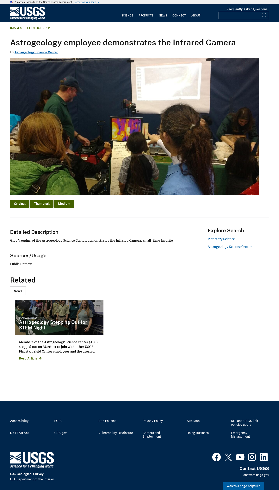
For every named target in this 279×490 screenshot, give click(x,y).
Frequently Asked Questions (247, 9)
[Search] (265, 15)
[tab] (18, 290)
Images (16, 28)
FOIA (58, 421)
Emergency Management (240, 434)
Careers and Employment (152, 434)
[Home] (27, 19)
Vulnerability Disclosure (115, 433)
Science (127, 15)
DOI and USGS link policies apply (244, 422)
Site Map (193, 421)
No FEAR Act (19, 433)
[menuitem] (127, 13)
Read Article (28, 358)
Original (20, 204)
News (163, 15)
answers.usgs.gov (256, 475)
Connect (179, 15)
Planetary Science (221, 239)
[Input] (244, 15)
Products (146, 15)
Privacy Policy (153, 421)
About (195, 15)
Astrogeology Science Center (36, 52)
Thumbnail (42, 204)
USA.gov (60, 433)
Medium (64, 204)
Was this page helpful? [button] (243, 486)
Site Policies (107, 421)
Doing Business (198, 433)
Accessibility (19, 421)
